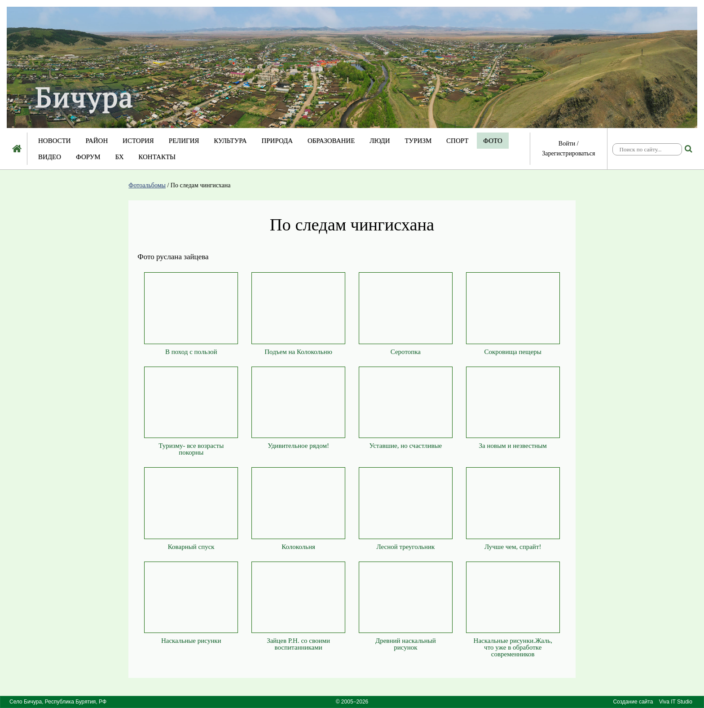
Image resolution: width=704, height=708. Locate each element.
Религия (184, 140)
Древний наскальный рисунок (405, 644)
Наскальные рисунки (191, 640)
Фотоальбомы (147, 185)
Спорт (457, 140)
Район (96, 140)
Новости (54, 140)
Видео (49, 156)
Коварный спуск (191, 546)
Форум (88, 156)
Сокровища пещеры (512, 351)
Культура (230, 140)
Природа (277, 140)
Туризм (418, 140)
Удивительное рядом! (298, 445)
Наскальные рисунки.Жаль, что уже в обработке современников (513, 647)
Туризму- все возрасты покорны (191, 449)
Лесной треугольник (405, 546)
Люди (380, 140)
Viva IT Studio (675, 702)
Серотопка (406, 351)
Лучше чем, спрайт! (512, 546)
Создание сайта (633, 702)
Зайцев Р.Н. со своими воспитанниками (298, 644)
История (138, 140)
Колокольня (298, 546)
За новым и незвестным (513, 445)
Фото (492, 140)
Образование (331, 140)
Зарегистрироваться (568, 153)
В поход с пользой (191, 351)
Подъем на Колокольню (298, 351)
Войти (567, 143)
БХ (119, 156)
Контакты (157, 156)
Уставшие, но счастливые (406, 445)
